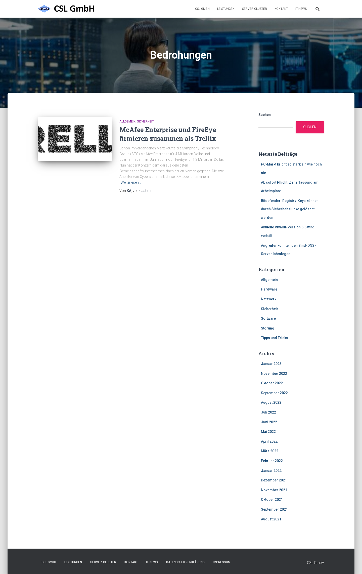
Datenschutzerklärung (185, 562)
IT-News (301, 9)
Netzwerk (268, 299)
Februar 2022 (272, 461)
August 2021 (271, 519)
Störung (267, 328)
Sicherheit (145, 121)
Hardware (269, 289)
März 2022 (269, 451)
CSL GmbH (202, 9)
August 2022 (271, 402)
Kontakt (281, 9)
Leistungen (226, 9)
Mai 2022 (268, 432)
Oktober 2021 (272, 500)
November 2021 (274, 490)
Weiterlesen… (131, 182)
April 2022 (269, 441)
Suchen (264, 115)
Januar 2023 (271, 364)
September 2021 (274, 509)
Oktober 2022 (272, 383)
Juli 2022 (268, 412)
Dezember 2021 (274, 480)
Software (268, 318)
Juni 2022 (269, 422)
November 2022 (274, 374)
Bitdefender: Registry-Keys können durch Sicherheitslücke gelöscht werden (290, 209)
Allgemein (127, 121)
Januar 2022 (271, 471)
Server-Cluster (254, 9)
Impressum (222, 562)
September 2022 (274, 393)
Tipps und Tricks (274, 338)
